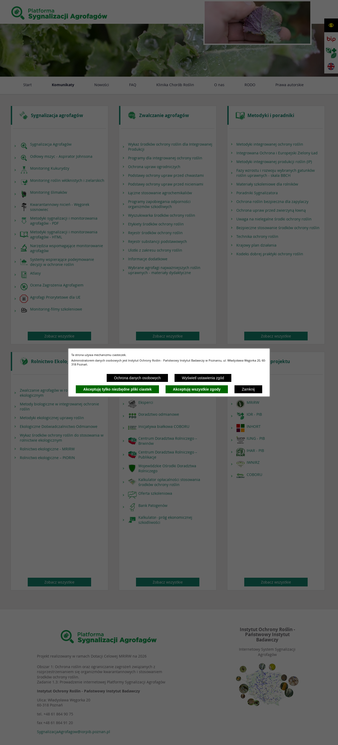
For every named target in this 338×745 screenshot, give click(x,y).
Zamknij (248, 389)
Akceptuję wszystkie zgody (197, 389)
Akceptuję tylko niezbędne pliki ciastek (117, 389)
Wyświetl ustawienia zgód (203, 378)
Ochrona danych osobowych (137, 378)
